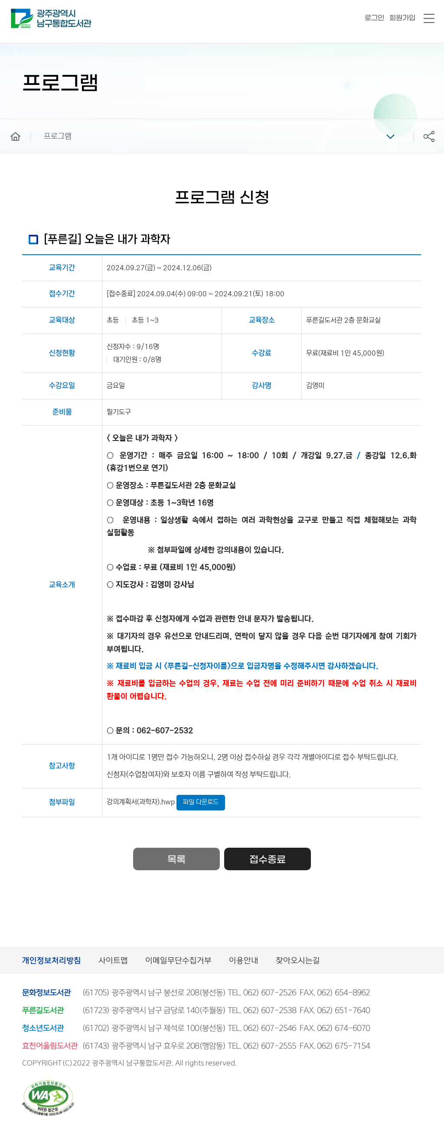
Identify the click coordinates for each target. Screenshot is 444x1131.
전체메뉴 (429, 19)
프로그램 (58, 136)
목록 (176, 859)
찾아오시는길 (298, 961)
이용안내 (243, 961)
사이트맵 (113, 961)
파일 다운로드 (201, 802)
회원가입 (402, 18)
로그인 (374, 18)
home (9, 123)
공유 (428, 136)
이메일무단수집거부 (178, 961)
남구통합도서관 (23, 12)
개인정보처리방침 (51, 961)
